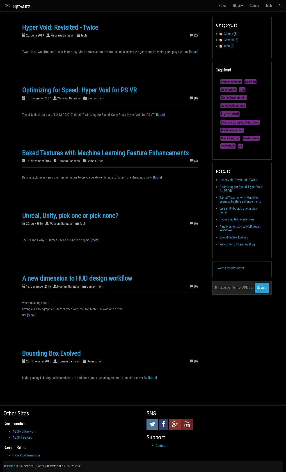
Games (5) (231, 34)
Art (281, 6)
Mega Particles (230, 138)
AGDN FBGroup (22, 437)
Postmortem (251, 138)
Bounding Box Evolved (51, 353)
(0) (194, 98)
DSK (242, 90)
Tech (269, 6)
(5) (194, 161)
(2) (194, 35)
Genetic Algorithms (233, 105)
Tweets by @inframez (230, 268)
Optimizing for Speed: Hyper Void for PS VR (79, 90)
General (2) (231, 40)
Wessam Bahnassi (62, 35)
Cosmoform (228, 90)
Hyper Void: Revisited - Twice (60, 27)
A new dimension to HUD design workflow (77, 278)
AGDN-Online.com (24, 431)
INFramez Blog (12, 466)
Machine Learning (232, 130)
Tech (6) (229, 46)
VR (240, 146)
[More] (193, 52)
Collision (250, 82)
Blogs (238, 6)
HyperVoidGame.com (26, 455)
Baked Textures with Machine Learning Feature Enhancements (105, 153)
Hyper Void (230, 114)
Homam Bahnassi (68, 161)
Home (223, 6)
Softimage (228, 146)
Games (254, 6)
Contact (161, 446)
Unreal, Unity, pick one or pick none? (70, 216)
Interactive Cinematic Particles (240, 122)
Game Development (234, 98)
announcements (231, 82)
